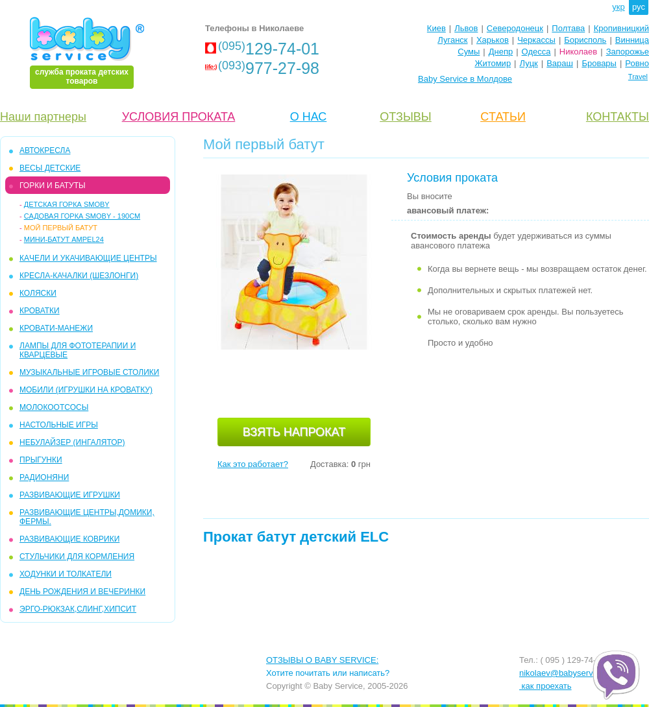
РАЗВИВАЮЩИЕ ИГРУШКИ (69, 494)
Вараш (559, 63)
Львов (466, 28)
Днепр (501, 51)
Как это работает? (252, 464)
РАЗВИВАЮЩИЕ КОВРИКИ (69, 539)
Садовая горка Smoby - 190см (82, 216)
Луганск (452, 40)
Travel (638, 76)
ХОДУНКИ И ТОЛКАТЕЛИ (65, 574)
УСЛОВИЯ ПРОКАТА (179, 116)
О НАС (308, 116)
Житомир (492, 63)
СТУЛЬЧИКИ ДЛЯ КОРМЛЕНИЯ (76, 556)
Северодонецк (515, 28)
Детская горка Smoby (67, 204)
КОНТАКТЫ (617, 116)
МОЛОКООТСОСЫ (53, 407)
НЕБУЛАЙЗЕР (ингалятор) (72, 442)
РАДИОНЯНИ (44, 477)
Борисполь (585, 40)
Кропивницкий (621, 28)
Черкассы (536, 40)
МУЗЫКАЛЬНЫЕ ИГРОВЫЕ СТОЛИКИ (89, 372)
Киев (436, 28)
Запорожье (627, 51)
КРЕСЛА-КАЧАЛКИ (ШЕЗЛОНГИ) (78, 275)
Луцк (529, 63)
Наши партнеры (43, 116)
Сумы (469, 51)
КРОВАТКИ (39, 310)
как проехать (545, 686)
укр (618, 7)
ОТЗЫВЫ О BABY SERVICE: (322, 660)
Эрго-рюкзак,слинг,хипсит (77, 609)
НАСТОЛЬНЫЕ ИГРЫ (58, 424)
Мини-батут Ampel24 (64, 239)
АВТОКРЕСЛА (44, 150)
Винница (632, 40)
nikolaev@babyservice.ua (567, 673)
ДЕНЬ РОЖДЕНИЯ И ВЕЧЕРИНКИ (82, 591)
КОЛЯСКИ (37, 293)
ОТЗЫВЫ (406, 116)
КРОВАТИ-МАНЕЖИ (56, 328)
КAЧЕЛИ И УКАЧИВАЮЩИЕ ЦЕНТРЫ (88, 258)
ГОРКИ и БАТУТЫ (52, 185)
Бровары (599, 63)
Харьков (492, 40)
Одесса (536, 51)
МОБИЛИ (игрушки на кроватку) (86, 389)
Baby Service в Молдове (465, 79)
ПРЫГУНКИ (40, 459)
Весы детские (49, 168)
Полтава (568, 28)
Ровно (637, 63)
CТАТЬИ (503, 116)
